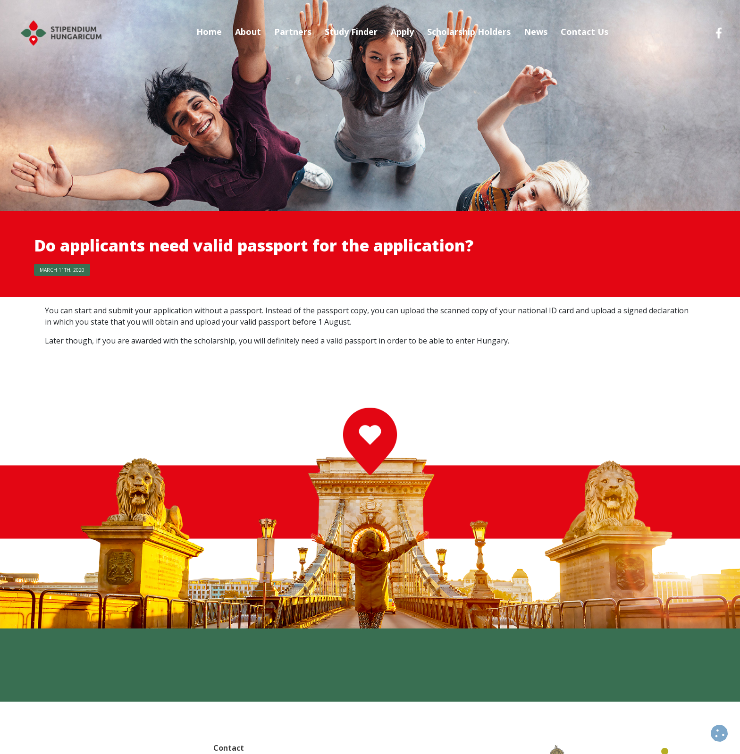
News (535, 31)
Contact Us (584, 31)
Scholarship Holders (469, 31)
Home (209, 31)
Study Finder (351, 31)
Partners (292, 31)
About (248, 31)
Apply (402, 31)
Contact (228, 748)
